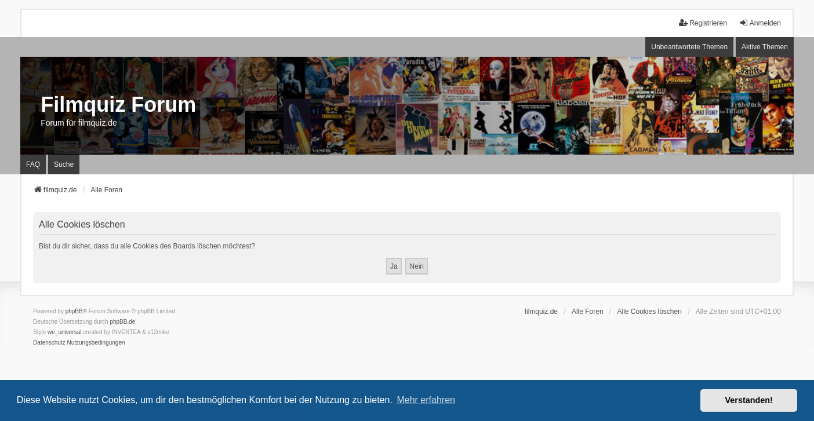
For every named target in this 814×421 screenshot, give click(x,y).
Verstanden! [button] (749, 400)
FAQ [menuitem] (33, 164)
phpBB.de (122, 322)
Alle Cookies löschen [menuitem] (649, 311)
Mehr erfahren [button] (426, 400)
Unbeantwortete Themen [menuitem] (689, 47)
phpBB (74, 311)
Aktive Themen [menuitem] (765, 47)
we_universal (64, 332)
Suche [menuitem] (64, 164)
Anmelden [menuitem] (760, 23)
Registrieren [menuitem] (703, 23)
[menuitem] (49, 343)
